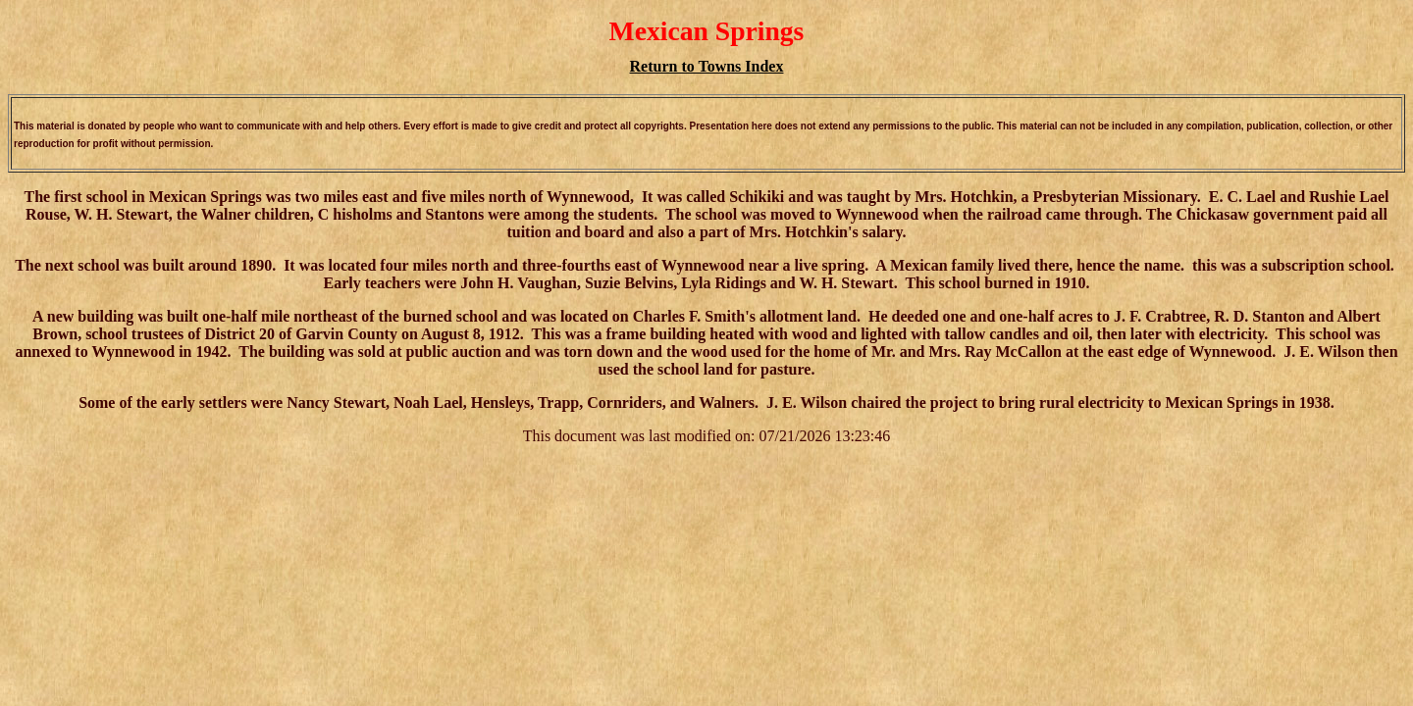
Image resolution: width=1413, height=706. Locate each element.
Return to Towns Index (707, 66)
